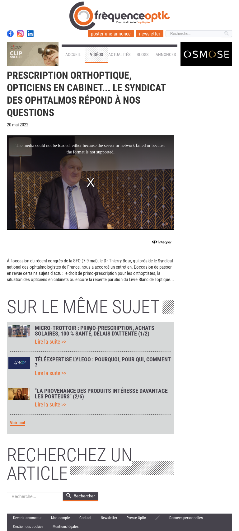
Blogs (142, 54)
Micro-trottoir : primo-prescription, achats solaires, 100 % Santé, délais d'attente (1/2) (94, 330)
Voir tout (17, 423)
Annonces (166, 54)
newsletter (149, 34)
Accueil (73, 54)
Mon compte (60, 518)
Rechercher (80, 496)
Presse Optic (136, 518)
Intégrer (164, 242)
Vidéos (96, 54)
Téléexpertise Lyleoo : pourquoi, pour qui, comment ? (103, 362)
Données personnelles (186, 518)
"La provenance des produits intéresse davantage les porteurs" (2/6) (101, 393)
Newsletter (109, 518)
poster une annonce (111, 34)
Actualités (119, 54)
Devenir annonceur (27, 518)
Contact (85, 518)
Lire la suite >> (50, 342)
